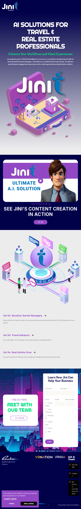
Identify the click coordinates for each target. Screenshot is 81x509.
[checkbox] (49, 417)
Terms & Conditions (73, 505)
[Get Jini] (40, 222)
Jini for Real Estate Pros (17, 352)
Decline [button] (11, 504)
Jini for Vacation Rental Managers (22, 315)
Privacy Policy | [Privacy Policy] (62, 505)
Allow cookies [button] (29, 504)
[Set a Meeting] (18, 418)
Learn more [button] (10, 498)
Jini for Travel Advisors (16, 335)
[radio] (49, 404)
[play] (40, 180)
